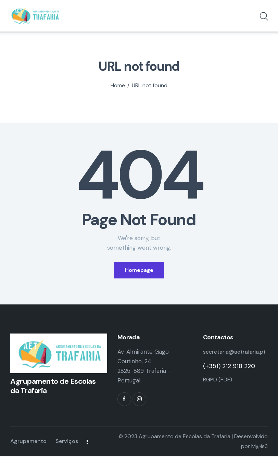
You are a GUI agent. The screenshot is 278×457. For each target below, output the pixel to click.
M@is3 (259, 447)
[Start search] (263, 17)
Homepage (139, 270)
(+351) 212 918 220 (229, 377)
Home (118, 85)
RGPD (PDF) (219, 389)
